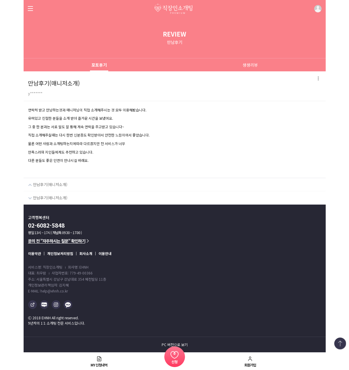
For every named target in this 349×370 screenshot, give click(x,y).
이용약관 (34, 253)
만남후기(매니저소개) (45, 182)
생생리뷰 (250, 65)
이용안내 (105, 253)
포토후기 (99, 65)
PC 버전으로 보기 (175, 344)
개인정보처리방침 (60, 253)
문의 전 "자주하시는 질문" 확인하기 (58, 241)
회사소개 (85, 253)
